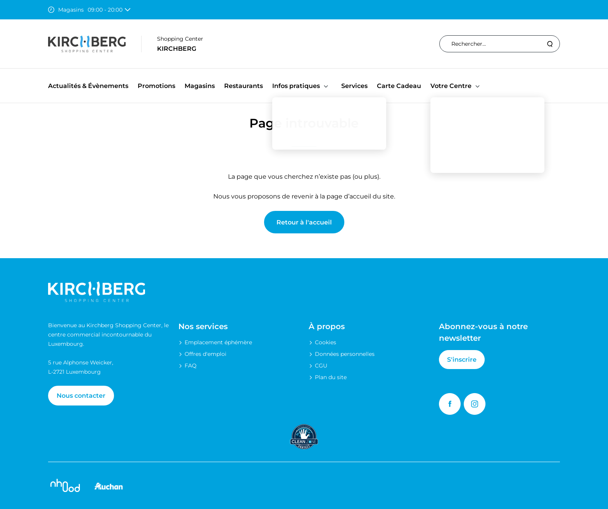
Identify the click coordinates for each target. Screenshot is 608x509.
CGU (321, 365)
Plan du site (331, 377)
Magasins (200, 86)
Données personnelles (345, 353)
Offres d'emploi (205, 353)
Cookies (325, 342)
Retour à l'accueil (304, 222)
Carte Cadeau (399, 86)
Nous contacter (81, 395)
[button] (326, 86)
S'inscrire (462, 359)
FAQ (191, 365)
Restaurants (243, 86)
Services (354, 86)
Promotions (156, 86)
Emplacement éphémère (218, 342)
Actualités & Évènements (88, 86)
